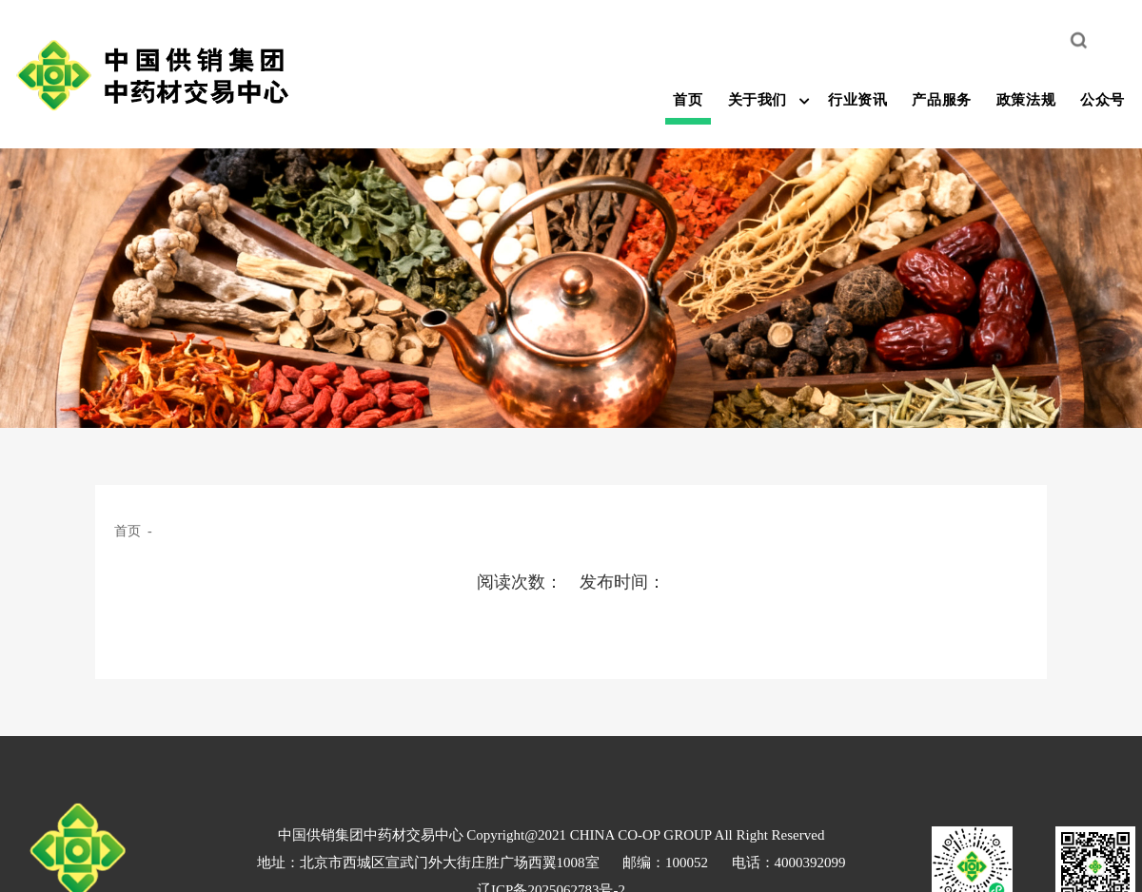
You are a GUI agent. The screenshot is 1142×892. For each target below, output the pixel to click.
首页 (687, 99)
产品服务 (941, 99)
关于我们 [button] (757, 99)
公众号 (1102, 99)
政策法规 (1025, 99)
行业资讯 (857, 99)
